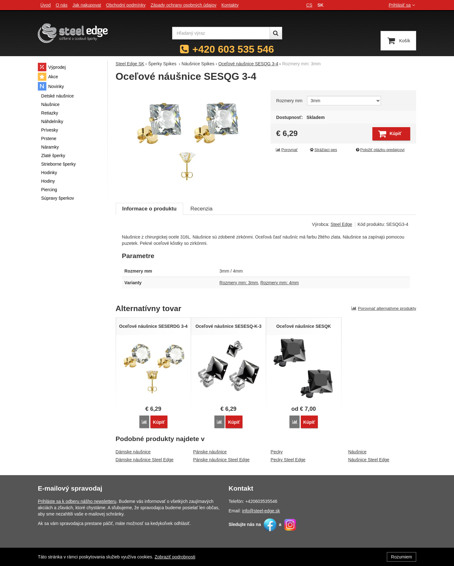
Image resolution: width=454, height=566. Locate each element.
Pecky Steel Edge (288, 459)
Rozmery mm (289, 100)
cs (309, 5)
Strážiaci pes (323, 150)
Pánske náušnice (210, 451)
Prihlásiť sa (402, 5)
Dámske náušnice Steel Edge (145, 459)
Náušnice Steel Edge (368, 459)
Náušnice (357, 451)
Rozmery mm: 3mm (238, 282)
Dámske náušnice (133, 451)
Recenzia (201, 209)
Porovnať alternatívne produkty (383, 308)
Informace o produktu (149, 209)
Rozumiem (401, 556)
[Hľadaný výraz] (221, 33)
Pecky (276, 451)
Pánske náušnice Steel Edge (221, 459)
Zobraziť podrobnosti (174, 556)
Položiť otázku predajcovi (380, 150)
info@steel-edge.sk (261, 510)
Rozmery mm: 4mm (279, 282)
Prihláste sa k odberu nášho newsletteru (77, 501)
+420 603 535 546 (233, 49)
